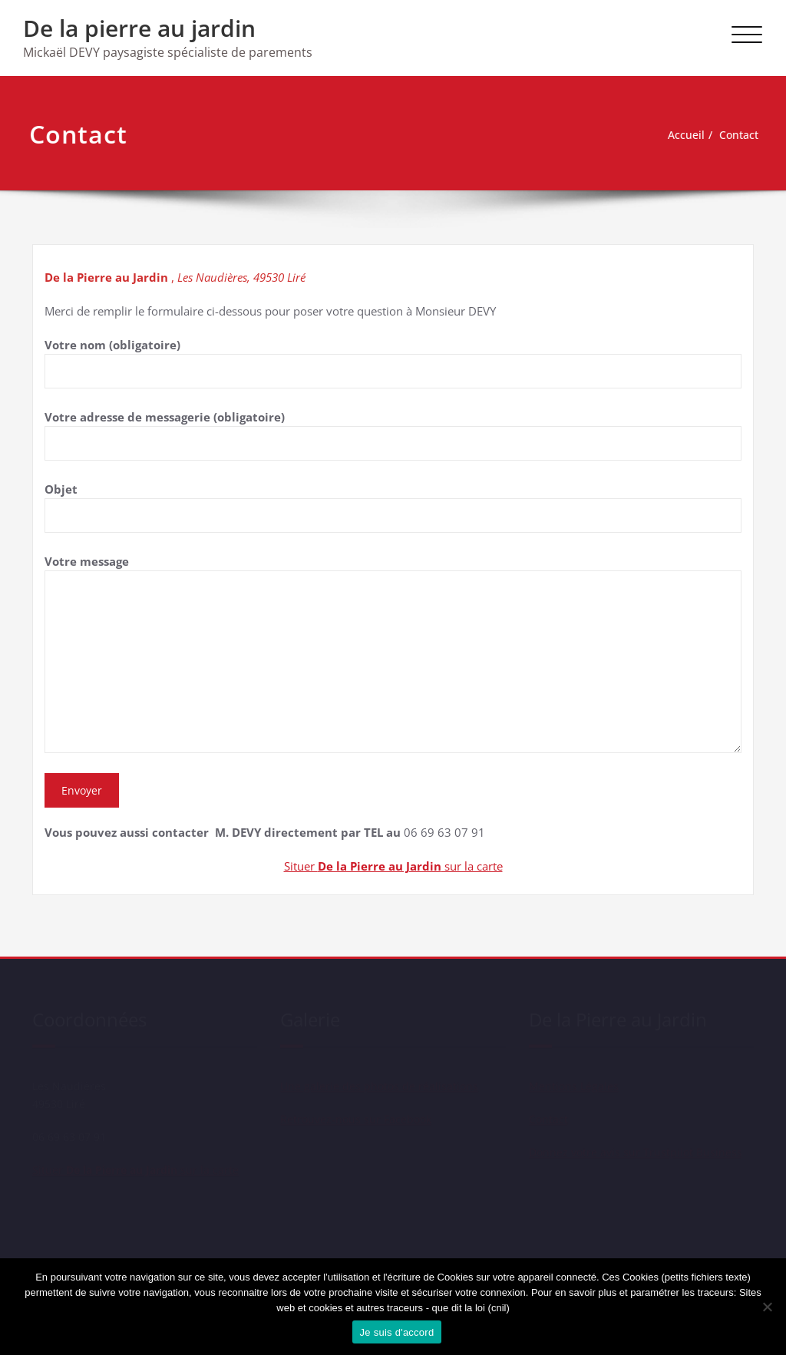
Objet (393, 507)
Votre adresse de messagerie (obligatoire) (393, 435)
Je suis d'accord (397, 1332)
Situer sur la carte (393, 866)
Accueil (675, 135)
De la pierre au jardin (139, 28)
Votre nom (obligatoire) (393, 362)
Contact (731, 135)
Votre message (393, 653)
